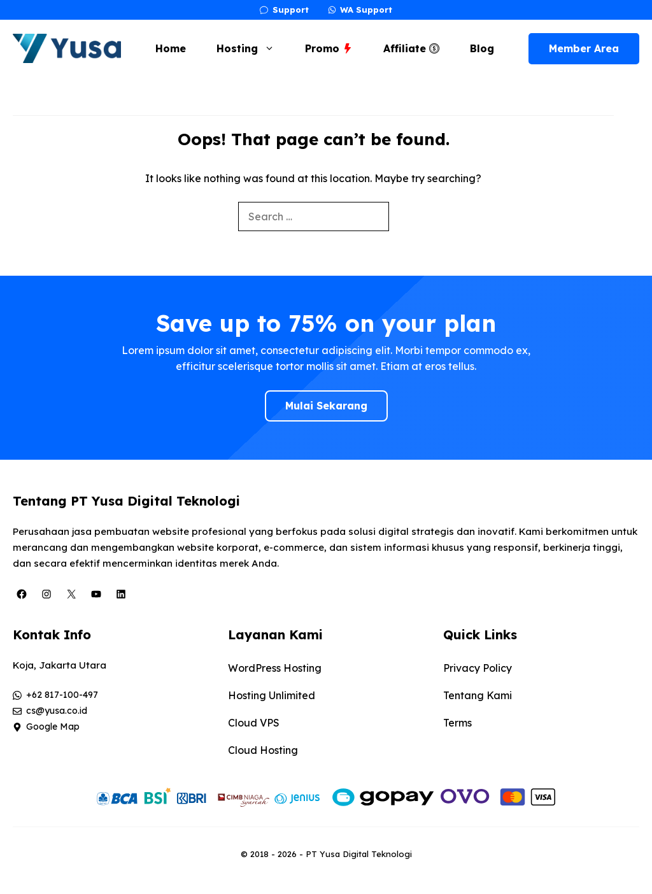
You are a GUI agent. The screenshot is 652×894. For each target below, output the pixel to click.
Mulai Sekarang (326, 405)
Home (170, 48)
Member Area (584, 48)
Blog (482, 48)
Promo (329, 48)
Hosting (251, 48)
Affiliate (411, 48)
